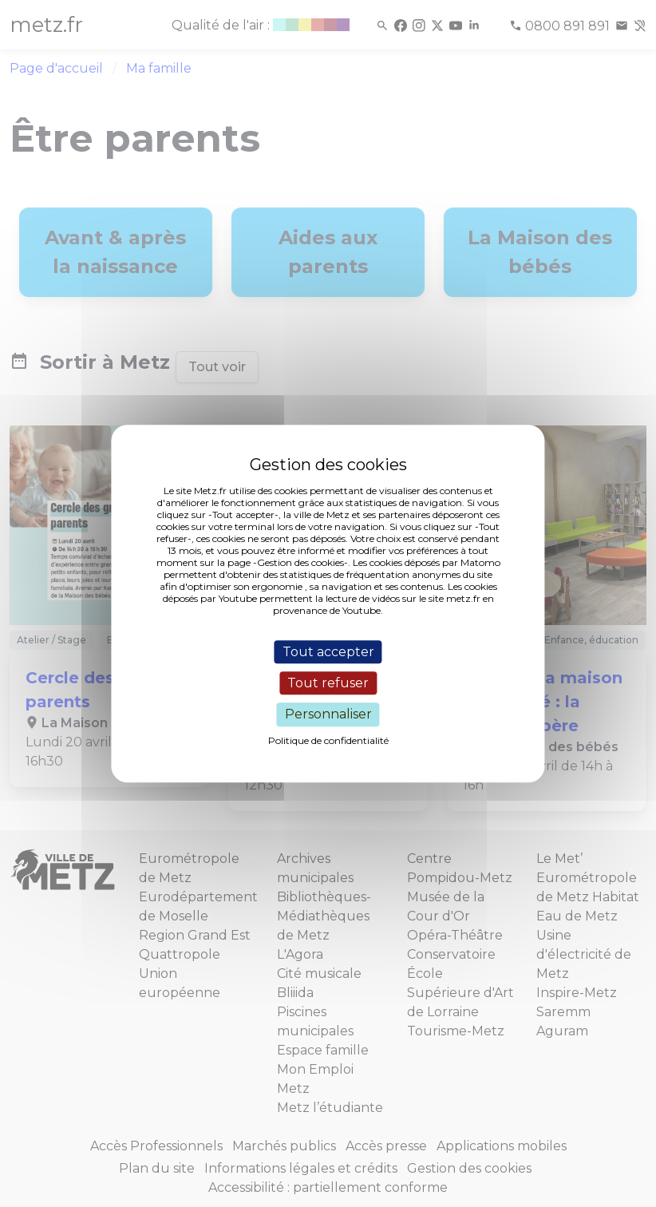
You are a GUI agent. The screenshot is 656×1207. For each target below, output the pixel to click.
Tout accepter (328, 651)
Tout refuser (328, 683)
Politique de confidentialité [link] (328, 740)
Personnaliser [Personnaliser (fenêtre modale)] (328, 714)
